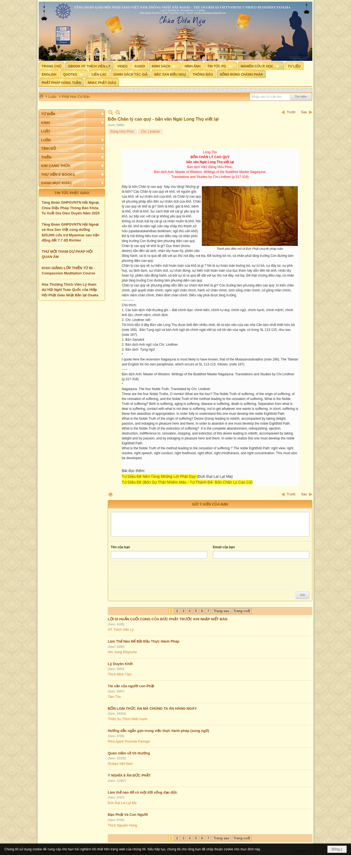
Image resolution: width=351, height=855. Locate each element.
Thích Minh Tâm (119, 674)
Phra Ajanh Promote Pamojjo (129, 741)
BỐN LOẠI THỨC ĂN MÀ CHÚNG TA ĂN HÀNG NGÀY (152, 708)
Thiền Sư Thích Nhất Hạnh (127, 719)
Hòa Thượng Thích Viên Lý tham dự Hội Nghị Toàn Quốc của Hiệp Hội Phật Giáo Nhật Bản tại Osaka (70, 289)
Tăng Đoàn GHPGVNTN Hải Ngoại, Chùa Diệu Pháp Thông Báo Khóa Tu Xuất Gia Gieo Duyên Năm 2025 (71, 207)
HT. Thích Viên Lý (121, 630)
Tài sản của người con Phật (131, 686)
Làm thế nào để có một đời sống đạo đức (142, 792)
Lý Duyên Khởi (120, 664)
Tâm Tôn (114, 697)
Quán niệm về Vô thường (129, 753)
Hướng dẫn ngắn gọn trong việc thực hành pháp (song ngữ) (158, 731)
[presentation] (152, 575)
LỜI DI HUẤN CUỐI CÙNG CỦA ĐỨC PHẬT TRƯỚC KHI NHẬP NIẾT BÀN (167, 619)
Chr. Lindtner (150, 131)
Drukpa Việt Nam (120, 764)
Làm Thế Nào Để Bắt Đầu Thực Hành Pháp (143, 641)
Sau (304, 112)
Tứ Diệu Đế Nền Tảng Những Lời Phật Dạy (159, 476)
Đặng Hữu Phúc (122, 131)
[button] (165, 66)
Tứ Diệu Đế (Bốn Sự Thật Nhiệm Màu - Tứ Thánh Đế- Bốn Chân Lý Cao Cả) (187, 482)
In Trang (110, 494)
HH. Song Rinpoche (122, 652)
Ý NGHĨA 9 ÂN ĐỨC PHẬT (129, 775)
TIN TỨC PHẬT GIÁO (72, 193)
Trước (291, 112)
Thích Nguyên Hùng (122, 825)
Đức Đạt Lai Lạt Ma (122, 803)
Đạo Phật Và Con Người (128, 815)
